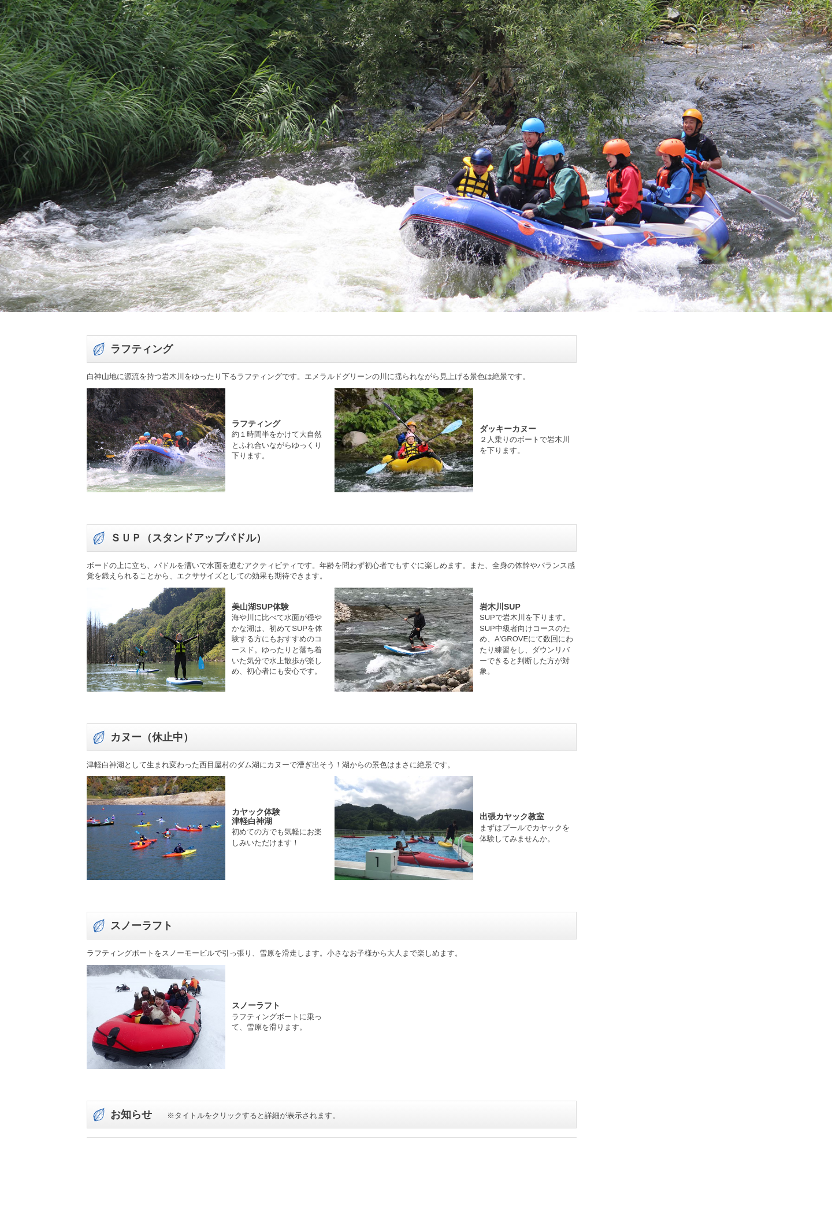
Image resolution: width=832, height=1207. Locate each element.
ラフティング (256, 423)
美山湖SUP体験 (260, 606)
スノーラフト (256, 1005)
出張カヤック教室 (512, 817)
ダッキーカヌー (508, 428)
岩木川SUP (500, 606)
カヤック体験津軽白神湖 (256, 816)
